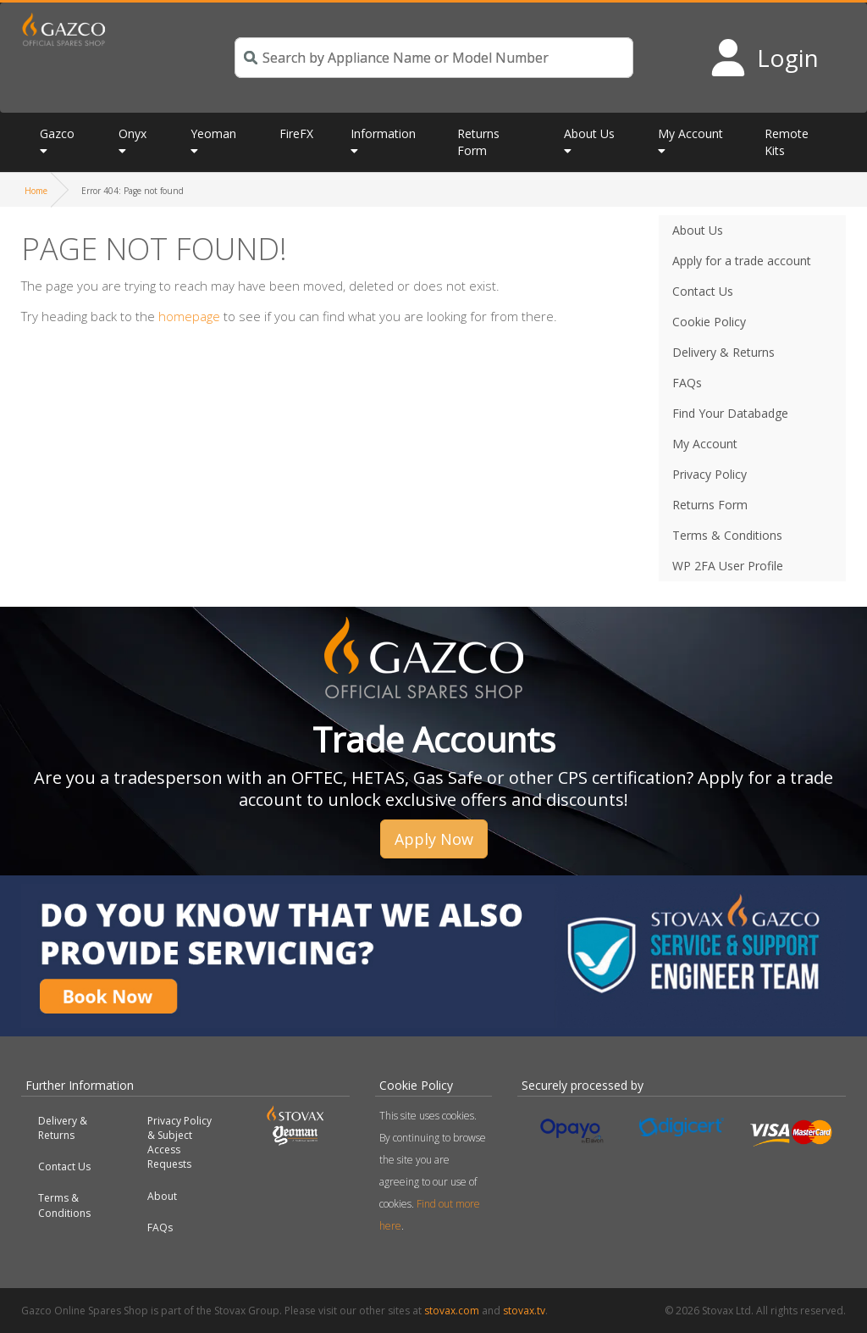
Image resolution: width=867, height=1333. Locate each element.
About (162, 1196)
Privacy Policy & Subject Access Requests (179, 1142)
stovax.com (451, 1310)
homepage (189, 316)
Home (36, 191)
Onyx (132, 133)
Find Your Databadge (730, 413)
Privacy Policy (709, 474)
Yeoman (213, 133)
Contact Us (702, 291)
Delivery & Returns (723, 352)
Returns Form (478, 141)
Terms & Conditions (727, 535)
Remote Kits (787, 141)
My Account (690, 133)
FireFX (296, 133)
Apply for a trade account (741, 261)
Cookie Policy (709, 322)
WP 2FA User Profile (727, 566)
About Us (589, 133)
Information (383, 133)
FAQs (687, 383)
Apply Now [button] (434, 839)
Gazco (57, 133)
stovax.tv (524, 1310)
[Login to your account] (764, 57)
